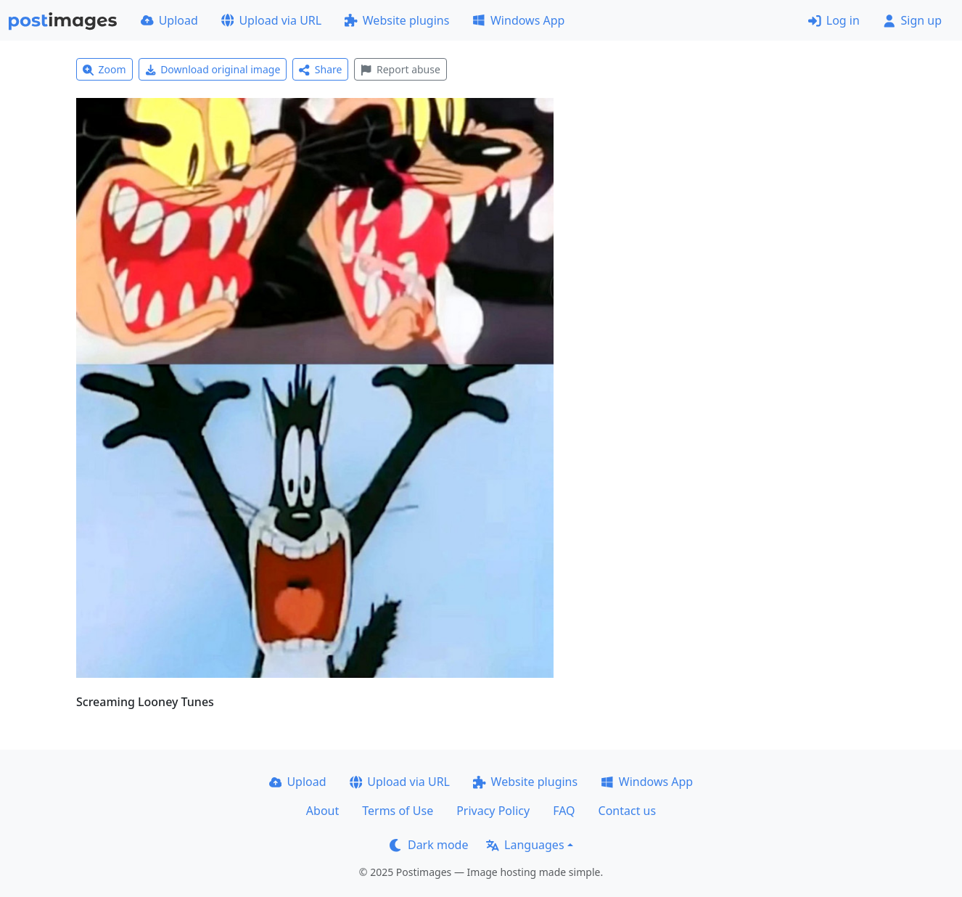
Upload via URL (271, 20)
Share (320, 69)
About (322, 811)
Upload (169, 20)
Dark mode (429, 845)
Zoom (104, 69)
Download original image (213, 69)
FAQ (564, 811)
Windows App (518, 20)
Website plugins (397, 20)
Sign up (912, 20)
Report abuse (400, 69)
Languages (525, 845)
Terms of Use (397, 811)
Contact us (628, 811)
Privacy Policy (493, 811)
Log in (834, 20)
